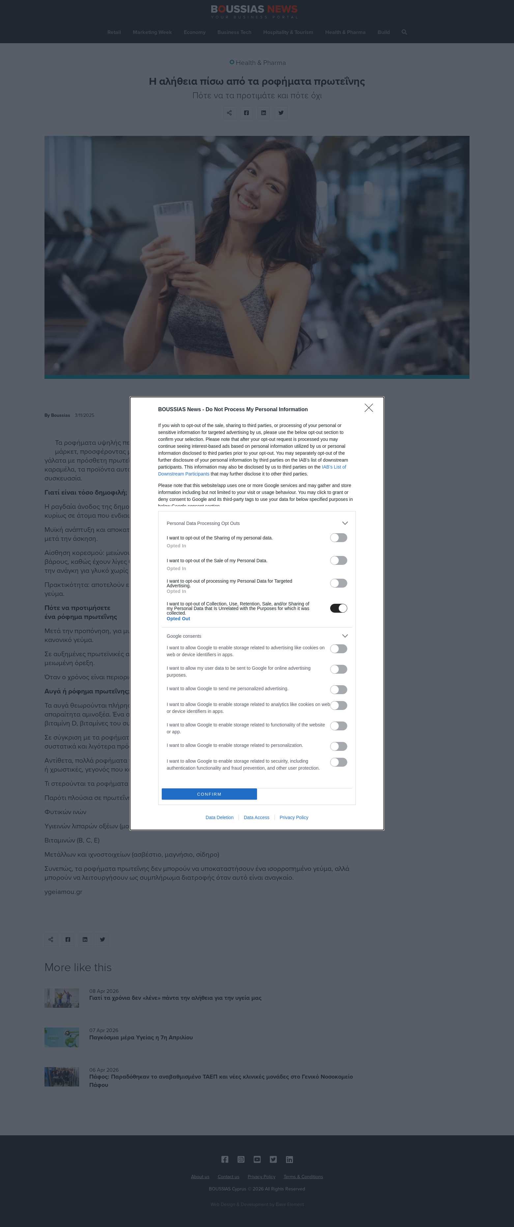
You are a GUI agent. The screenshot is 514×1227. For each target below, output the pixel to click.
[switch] (338, 537)
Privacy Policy (294, 817)
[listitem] (257, 523)
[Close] (371, 410)
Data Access (257, 817)
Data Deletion (220, 817)
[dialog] (257, 613)
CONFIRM (209, 793)
